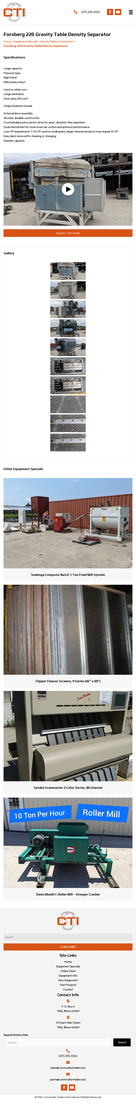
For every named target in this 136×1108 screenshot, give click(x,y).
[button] (110, 12)
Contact (68, 989)
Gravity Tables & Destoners (56, 41)
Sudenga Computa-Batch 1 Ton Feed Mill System (68, 575)
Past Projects (68, 985)
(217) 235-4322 (90, 12)
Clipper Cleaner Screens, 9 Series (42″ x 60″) (68, 681)
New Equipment (68, 980)
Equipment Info (68, 975)
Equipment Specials (26, 41)
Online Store (68, 971)
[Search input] (58, 1042)
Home (7, 41)
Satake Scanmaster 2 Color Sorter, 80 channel (68, 787)
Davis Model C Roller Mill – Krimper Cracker (68, 894)
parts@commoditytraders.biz (68, 1079)
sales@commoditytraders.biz (68, 1067)
